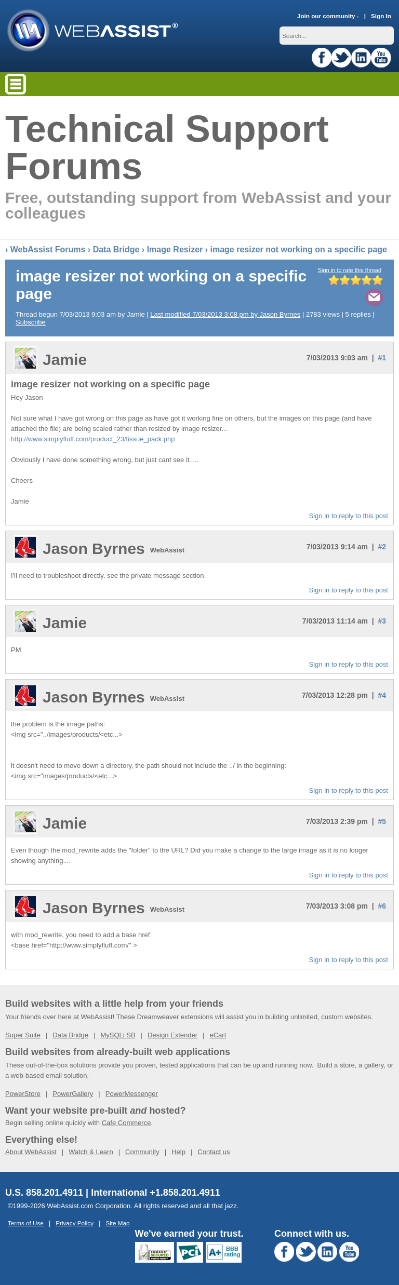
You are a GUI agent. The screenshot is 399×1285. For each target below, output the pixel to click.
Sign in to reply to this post (348, 516)
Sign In (381, 15)
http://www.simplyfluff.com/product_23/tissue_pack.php (93, 439)
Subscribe (31, 322)
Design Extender (172, 1035)
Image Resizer (175, 249)
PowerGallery (72, 1094)
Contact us (213, 1152)
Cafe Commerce (126, 1123)
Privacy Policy (75, 1223)
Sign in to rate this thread (349, 270)
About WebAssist (31, 1152)
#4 (382, 695)
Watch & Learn (91, 1152)
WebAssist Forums (48, 249)
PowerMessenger (131, 1094)
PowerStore (23, 1094)
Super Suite (23, 1035)
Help (178, 1152)
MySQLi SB (117, 1035)
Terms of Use (26, 1223)
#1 (382, 358)
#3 (382, 621)
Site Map (117, 1223)
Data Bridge (116, 249)
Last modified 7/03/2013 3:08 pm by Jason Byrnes (225, 314)
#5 (382, 821)
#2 (382, 547)
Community (142, 1152)
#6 (382, 906)
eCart (217, 1035)
